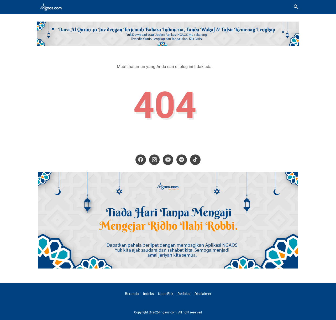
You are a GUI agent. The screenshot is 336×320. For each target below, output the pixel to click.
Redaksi (183, 294)
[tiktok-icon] (195, 159)
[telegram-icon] (181, 159)
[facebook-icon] (140, 159)
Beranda (132, 294)
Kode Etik (165, 294)
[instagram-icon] (154, 159)
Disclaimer (203, 294)
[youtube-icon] (168, 159)
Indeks (149, 294)
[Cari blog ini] (296, 7)
